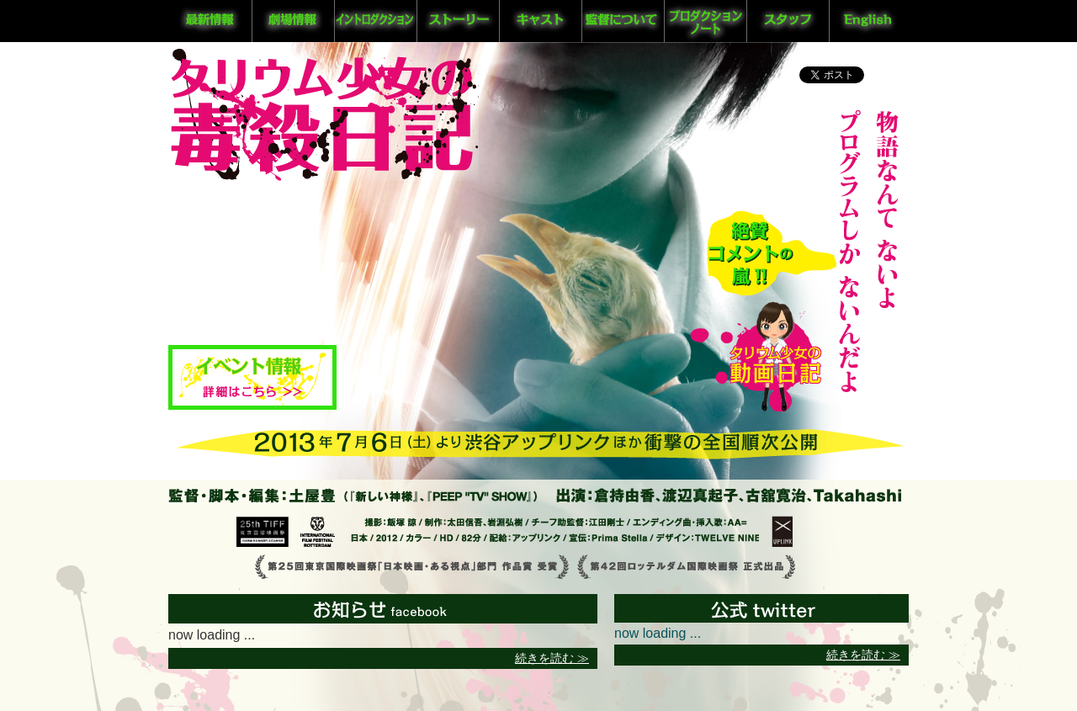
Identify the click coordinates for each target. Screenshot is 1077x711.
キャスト (539, 21)
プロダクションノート (704, 21)
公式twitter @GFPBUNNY (744, 616)
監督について (621, 21)
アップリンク (782, 531)
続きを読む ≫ (552, 658)
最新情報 (209, 21)
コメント (771, 252)
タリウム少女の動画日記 (756, 352)
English (869, 21)
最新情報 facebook (382, 616)
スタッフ (786, 21)
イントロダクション (374, 21)
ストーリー (457, 21)
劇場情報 (292, 21)
